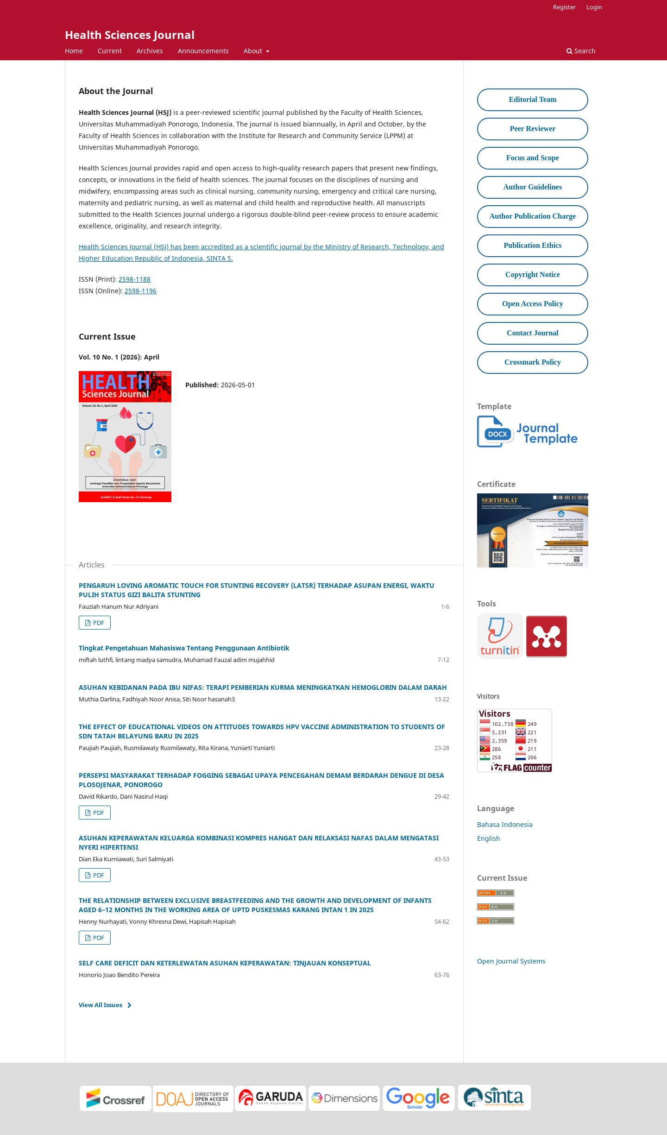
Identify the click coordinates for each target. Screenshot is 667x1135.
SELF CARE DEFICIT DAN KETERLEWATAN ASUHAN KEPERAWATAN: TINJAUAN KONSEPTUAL (225, 962)
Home (74, 50)
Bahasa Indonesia (505, 824)
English (488, 838)
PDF (98, 622)
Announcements (203, 50)
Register (564, 7)
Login (594, 7)
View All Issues (100, 1005)
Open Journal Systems (511, 961)
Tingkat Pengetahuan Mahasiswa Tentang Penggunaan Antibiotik (184, 647)
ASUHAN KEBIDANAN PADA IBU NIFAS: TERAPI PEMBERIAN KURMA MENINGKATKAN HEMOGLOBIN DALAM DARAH (263, 687)
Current (110, 50)
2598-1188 (135, 279)
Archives (150, 50)
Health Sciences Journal (130, 34)
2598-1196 (141, 290)
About (254, 50)
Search (581, 50)
